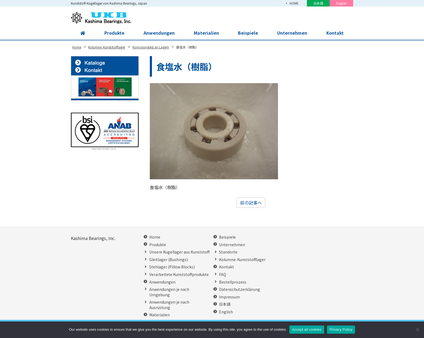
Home (154, 237)
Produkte (114, 33)
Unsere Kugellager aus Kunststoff (179, 252)
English (341, 3)
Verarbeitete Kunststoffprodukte (179, 274)
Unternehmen (292, 33)
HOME (293, 3)
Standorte (228, 252)
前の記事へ (251, 202)
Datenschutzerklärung (239, 289)
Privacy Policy (341, 329)
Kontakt (335, 33)
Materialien (205, 33)
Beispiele (248, 33)
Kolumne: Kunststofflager (242, 259)
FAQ (222, 274)
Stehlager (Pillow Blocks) (172, 266)
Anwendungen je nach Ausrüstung (169, 305)
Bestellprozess (232, 282)
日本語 (318, 3)
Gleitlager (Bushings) (168, 259)
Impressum (229, 297)
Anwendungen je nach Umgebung (169, 292)
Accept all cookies (307, 329)
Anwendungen (158, 33)
